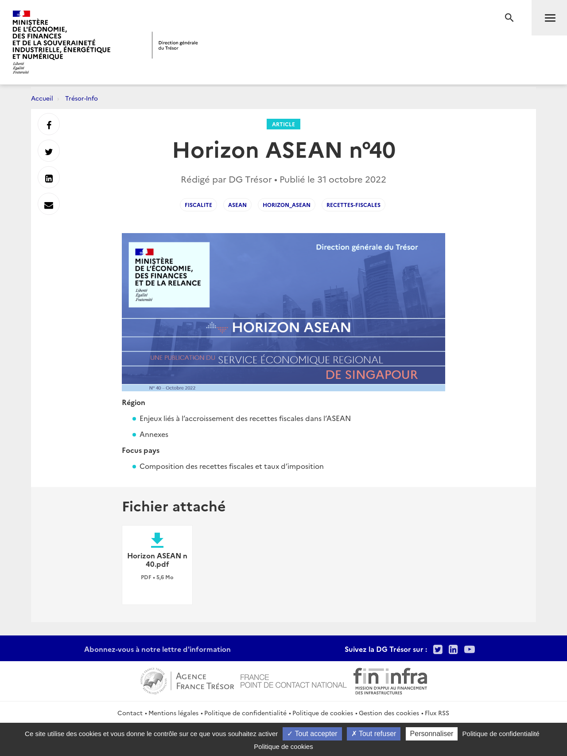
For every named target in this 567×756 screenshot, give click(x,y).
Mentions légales (173, 712)
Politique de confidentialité (245, 712)
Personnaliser (432, 733)
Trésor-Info (81, 98)
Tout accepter (312, 733)
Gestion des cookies (389, 712)
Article (283, 124)
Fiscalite (198, 204)
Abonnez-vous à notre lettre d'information (157, 648)
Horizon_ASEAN (287, 204)
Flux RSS (437, 712)
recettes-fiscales (353, 204)
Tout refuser (373, 733)
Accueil (42, 98)
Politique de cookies (322, 712)
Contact (130, 712)
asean (237, 204)
